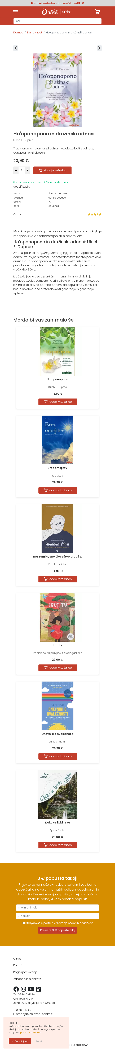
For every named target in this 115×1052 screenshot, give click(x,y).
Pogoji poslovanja (25, 972)
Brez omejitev (57, 468)
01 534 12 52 (23, 1010)
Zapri (39, 1041)
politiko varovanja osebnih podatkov (68, 923)
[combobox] (57, 21)
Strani (17, 202)
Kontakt (18, 965)
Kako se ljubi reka (57, 823)
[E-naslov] (57, 916)
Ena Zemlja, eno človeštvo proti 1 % (57, 557)
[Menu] (15, 11)
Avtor (17, 193)
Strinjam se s (58, 923)
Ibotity (57, 645)
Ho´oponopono (57, 379)
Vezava (18, 197)
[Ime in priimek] (57, 907)
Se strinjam (21, 1041)
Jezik (16, 206)
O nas (17, 959)
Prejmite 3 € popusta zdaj (57, 930)
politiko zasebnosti (30, 1032)
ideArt (85, 1045)
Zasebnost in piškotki (27, 979)
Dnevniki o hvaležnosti (57, 734)
